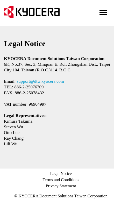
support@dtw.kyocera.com (40, 81)
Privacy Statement (61, 186)
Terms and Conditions (60, 180)
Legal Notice (61, 173)
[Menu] (103, 12)
